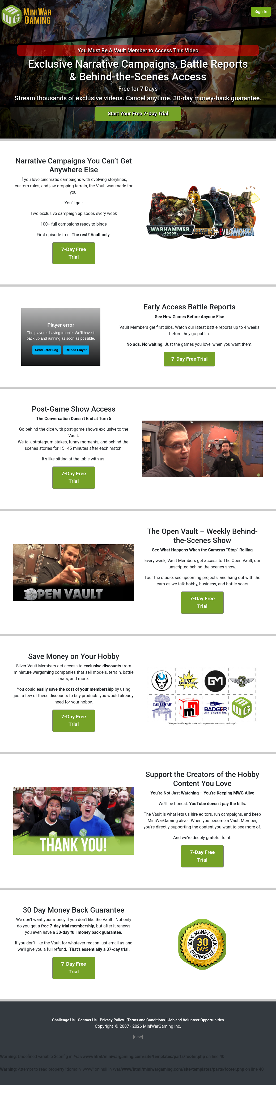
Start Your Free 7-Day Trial (138, 113)
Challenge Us (63, 1020)
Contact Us (87, 1020)
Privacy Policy (112, 1020)
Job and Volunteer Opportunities (196, 1020)
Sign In (260, 11)
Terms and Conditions (146, 1020)
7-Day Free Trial (73, 253)
